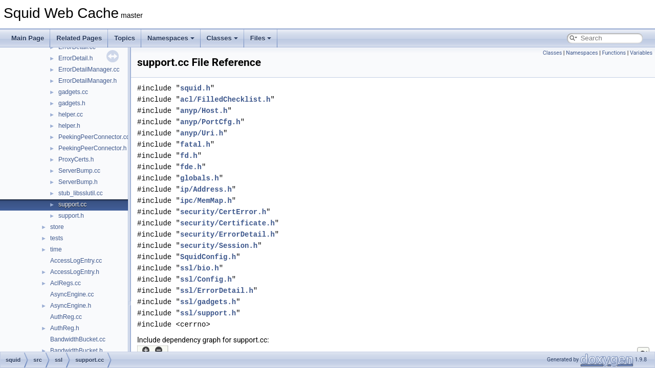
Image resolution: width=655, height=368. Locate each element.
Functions (614, 53)
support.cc (72, 204)
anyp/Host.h (203, 111)
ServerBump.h (78, 182)
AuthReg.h (64, 328)
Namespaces (170, 38)
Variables (641, 53)
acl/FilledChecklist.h (225, 99)
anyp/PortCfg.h (210, 122)
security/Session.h (218, 245)
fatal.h (195, 144)
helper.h (69, 125)
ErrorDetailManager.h (87, 80)
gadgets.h (71, 103)
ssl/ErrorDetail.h (216, 290)
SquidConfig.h (208, 257)
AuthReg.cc (66, 316)
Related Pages (79, 38)
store (57, 227)
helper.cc (70, 114)
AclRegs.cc (65, 283)
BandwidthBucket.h (76, 350)
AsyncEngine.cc (72, 294)
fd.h (189, 155)
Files (261, 38)
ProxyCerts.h (76, 159)
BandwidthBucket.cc (77, 339)
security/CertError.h (223, 212)
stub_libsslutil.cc (80, 193)
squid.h (195, 88)
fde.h (191, 167)
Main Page (27, 38)
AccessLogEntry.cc (76, 260)
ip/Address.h (206, 189)
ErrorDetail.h (75, 58)
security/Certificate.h (227, 223)
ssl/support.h (208, 313)
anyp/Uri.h (201, 133)
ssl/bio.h (199, 268)
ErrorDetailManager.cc (88, 69)
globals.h (199, 178)
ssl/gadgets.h (208, 302)
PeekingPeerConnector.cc (93, 137)
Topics (124, 38)
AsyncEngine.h (70, 305)
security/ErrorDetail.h (227, 234)
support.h (71, 215)
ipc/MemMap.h (206, 200)
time (56, 249)
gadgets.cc (73, 92)
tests (56, 238)
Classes (222, 38)
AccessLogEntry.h (74, 271)
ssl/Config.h (206, 279)
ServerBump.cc (79, 170)
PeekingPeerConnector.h (92, 148)
